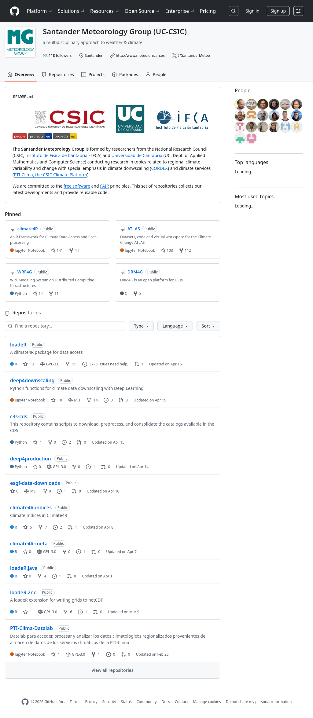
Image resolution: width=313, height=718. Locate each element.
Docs (165, 701)
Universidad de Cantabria (136, 155)
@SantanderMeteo (194, 55)
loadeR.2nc (23, 592)
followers (60, 55)
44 (74, 250)
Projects (93, 74)
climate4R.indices (31, 507)
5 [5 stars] (27, 527)
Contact (181, 701)
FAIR (104, 186)
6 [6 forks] (67, 611)
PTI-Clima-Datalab (31, 628)
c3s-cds (18, 416)
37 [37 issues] (88, 364)
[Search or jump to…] (233, 11)
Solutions (71, 11)
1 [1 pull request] (138, 364)
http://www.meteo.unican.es (140, 55)
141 (57, 250)
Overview (20, 74)
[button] (141, 326)
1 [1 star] (37, 442)
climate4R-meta (29, 543)
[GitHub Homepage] (25, 702)
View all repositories (112, 670)
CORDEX (159, 168)
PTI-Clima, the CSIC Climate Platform (50, 175)
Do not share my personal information (259, 701)
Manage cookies (207, 701)
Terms (75, 701)
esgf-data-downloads (35, 483)
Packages (125, 74)
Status (126, 701)
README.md (23, 97)
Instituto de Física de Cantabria (56, 155)
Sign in (252, 11)
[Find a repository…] (65, 326)
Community (147, 701)
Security (109, 701)
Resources (105, 11)
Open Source (142, 11)
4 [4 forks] (41, 576)
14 (38, 293)
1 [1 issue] (90, 466)
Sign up (278, 11)
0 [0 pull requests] (123, 400)
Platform (40, 11)
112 (185, 250)
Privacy (91, 701)
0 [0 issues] (108, 400)
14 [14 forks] (92, 400)
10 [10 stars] (56, 400)
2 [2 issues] (66, 442)
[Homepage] (15, 11)
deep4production (30, 458)
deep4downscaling (32, 380)
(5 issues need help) (111, 364)
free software (77, 186)
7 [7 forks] (42, 527)
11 (54, 293)
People (156, 74)
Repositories (58, 74)
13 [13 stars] (28, 364)
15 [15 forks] (70, 364)
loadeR (18, 344)
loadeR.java (24, 568)
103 (167, 250)
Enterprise (180, 11)
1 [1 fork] (95, 654)
